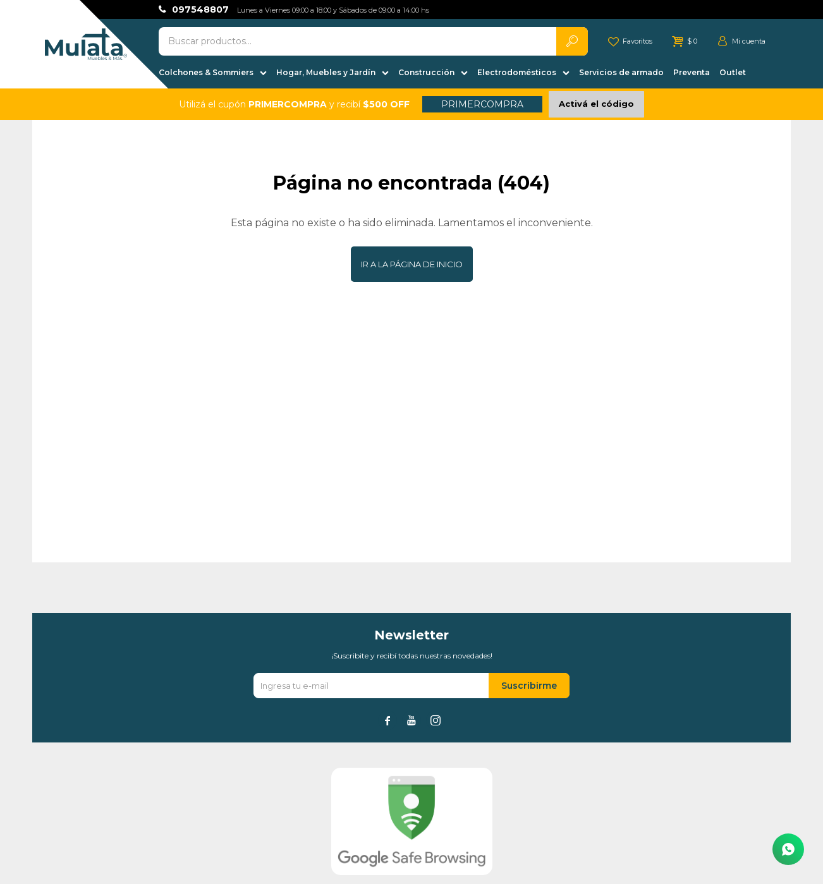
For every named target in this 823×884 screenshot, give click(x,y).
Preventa (691, 72)
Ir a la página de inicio (412, 264)
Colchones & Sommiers (206, 72)
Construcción (426, 72)
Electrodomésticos (516, 72)
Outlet (732, 72)
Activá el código (596, 104)
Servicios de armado (621, 72)
